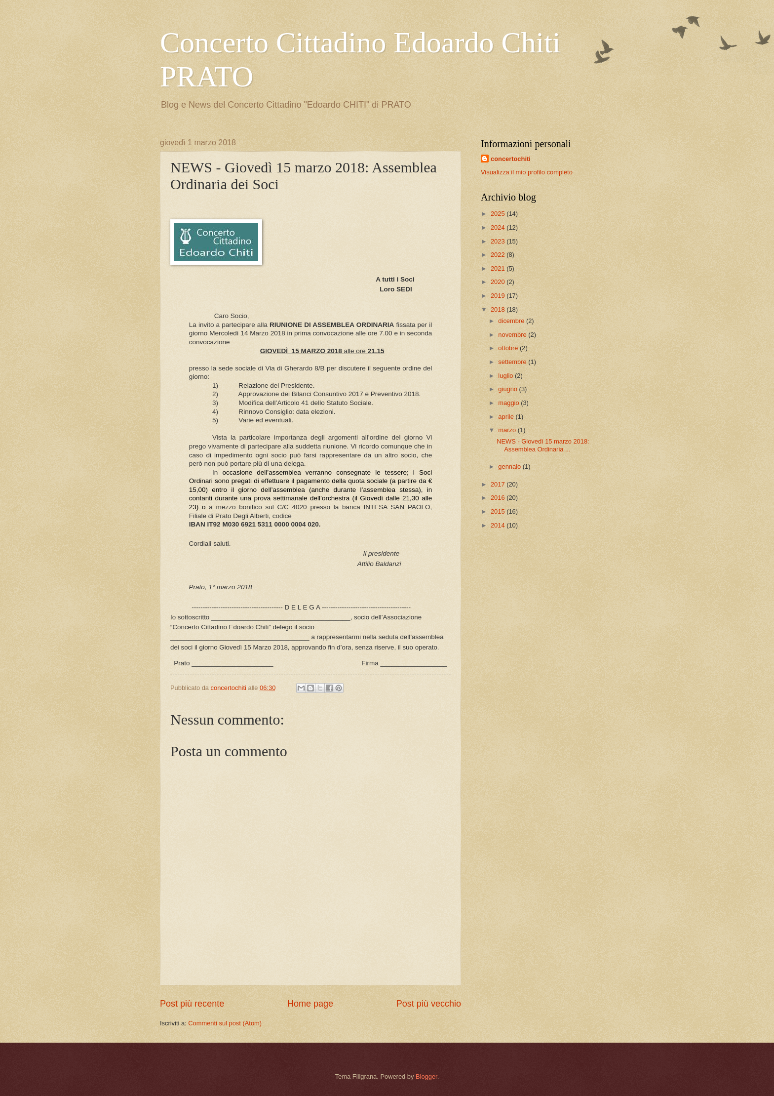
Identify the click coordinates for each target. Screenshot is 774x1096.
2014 (498, 525)
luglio (506, 375)
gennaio (510, 466)
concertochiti (511, 158)
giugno (508, 389)
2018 (498, 309)
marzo (507, 430)
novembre (513, 334)
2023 (498, 241)
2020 (498, 281)
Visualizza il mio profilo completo (527, 172)
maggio (509, 402)
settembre (513, 361)
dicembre (512, 321)
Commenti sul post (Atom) (225, 1023)
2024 (498, 227)
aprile (506, 416)
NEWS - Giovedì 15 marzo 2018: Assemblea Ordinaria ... (543, 445)
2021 (498, 268)
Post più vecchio (428, 1004)
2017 (498, 484)
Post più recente (192, 1004)
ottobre (509, 348)
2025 (498, 213)
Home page (310, 1004)
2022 (498, 254)
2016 (498, 497)
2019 (498, 295)
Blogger (426, 1076)
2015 (498, 511)
